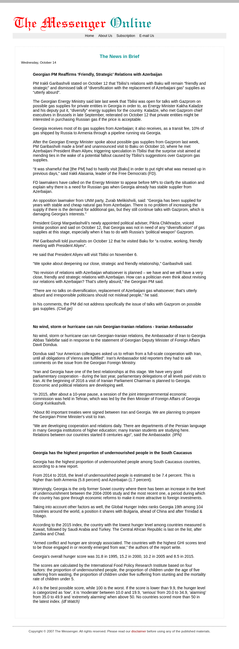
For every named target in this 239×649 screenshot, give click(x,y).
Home (89, 36)
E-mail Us (146, 36)
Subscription (125, 36)
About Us (105, 36)
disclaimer (138, 631)
